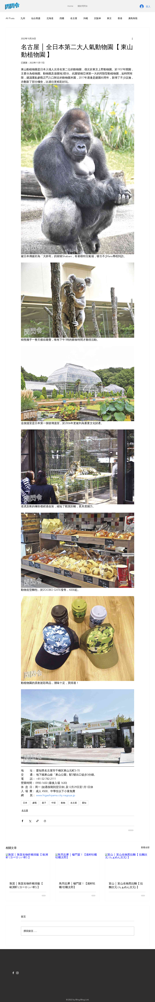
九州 (23, 18)
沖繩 (85, 18)
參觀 (34, 802)
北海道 (50, 18)
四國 (62, 18)
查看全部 (145, 847)
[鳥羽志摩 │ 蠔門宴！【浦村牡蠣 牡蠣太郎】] (77, 865)
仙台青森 (35, 18)
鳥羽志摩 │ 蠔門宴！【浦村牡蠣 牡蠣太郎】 (77, 885)
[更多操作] (132, 38)
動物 (63, 802)
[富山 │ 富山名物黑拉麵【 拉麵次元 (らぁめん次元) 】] (127, 865)
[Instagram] (17, 972)
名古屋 (73, 18)
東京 (109, 18)
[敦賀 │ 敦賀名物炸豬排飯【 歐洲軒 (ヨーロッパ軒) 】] (28, 865)
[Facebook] (13, 972)
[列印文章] (44, 820)
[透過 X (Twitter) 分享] (29, 820)
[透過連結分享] (37, 820)
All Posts (10, 18)
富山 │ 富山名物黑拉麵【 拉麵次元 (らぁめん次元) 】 (126, 885)
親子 (44, 802)
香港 (120, 18)
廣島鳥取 (133, 18)
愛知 (84, 802)
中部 (53, 802)
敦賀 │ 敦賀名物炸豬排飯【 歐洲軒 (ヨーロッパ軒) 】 (26, 885)
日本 (25, 802)
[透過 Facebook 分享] (22, 820)
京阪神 (97, 18)
